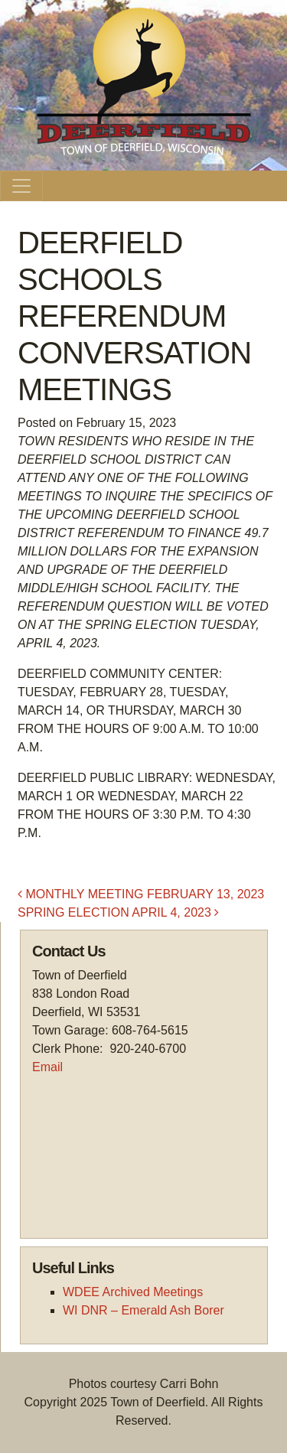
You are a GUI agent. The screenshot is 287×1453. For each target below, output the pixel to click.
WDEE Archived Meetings (133, 1291)
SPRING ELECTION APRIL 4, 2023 (118, 912)
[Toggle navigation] (21, 186)
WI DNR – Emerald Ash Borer (143, 1310)
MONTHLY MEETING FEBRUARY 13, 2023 (141, 894)
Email (47, 1066)
